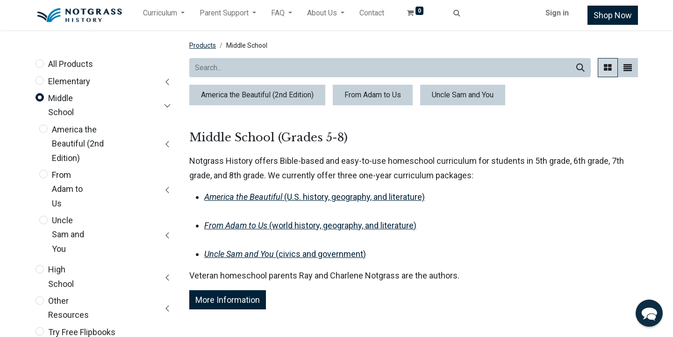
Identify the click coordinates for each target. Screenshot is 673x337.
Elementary (69, 81)
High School (61, 276)
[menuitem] (371, 15)
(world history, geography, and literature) (310, 225)
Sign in (557, 12)
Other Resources (68, 308)
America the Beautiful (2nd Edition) (78, 144)
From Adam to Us (67, 189)
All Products (70, 64)
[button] (649, 313)
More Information (227, 300)
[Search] (580, 67)
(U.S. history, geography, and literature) (314, 197)
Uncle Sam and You (68, 234)
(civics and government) (285, 254)
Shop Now (613, 15)
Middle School (61, 105)
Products (202, 45)
